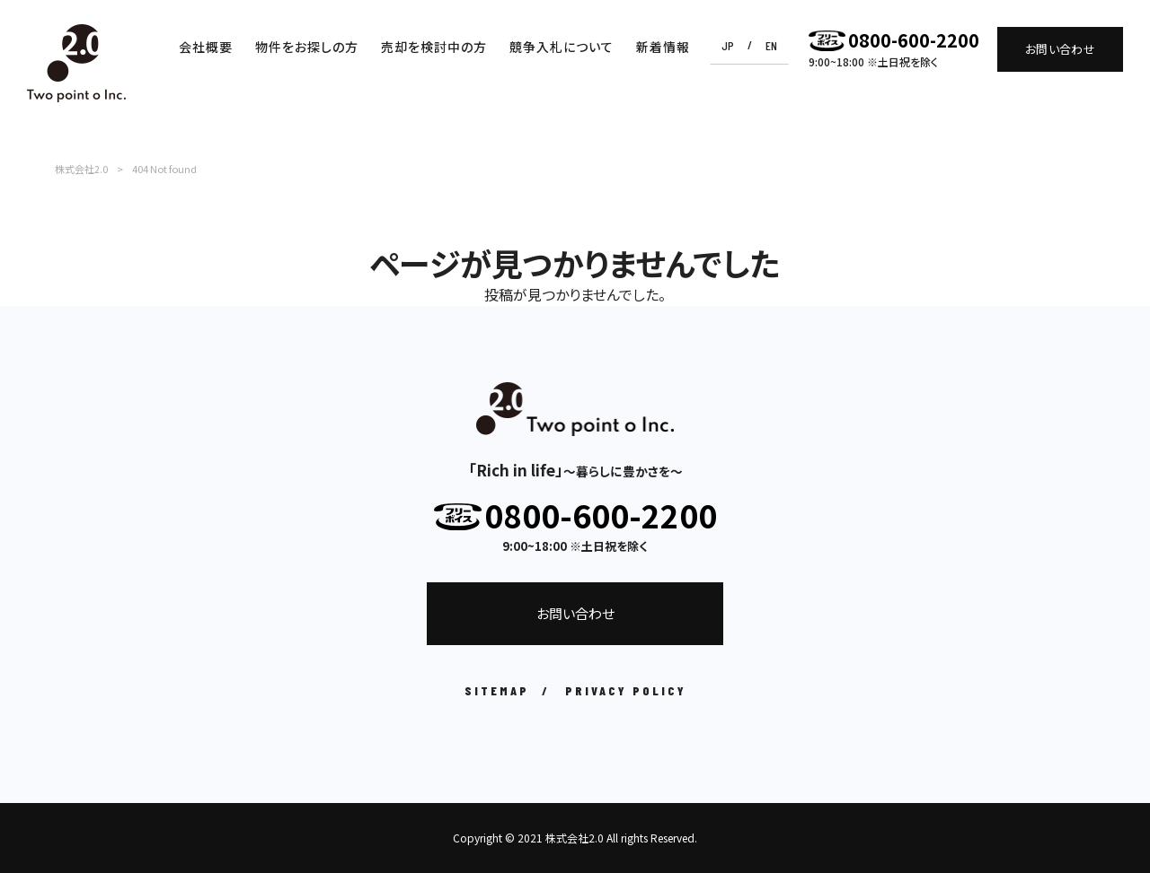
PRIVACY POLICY (625, 690)
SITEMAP (496, 690)
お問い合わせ (1060, 48)
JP (727, 45)
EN (771, 45)
